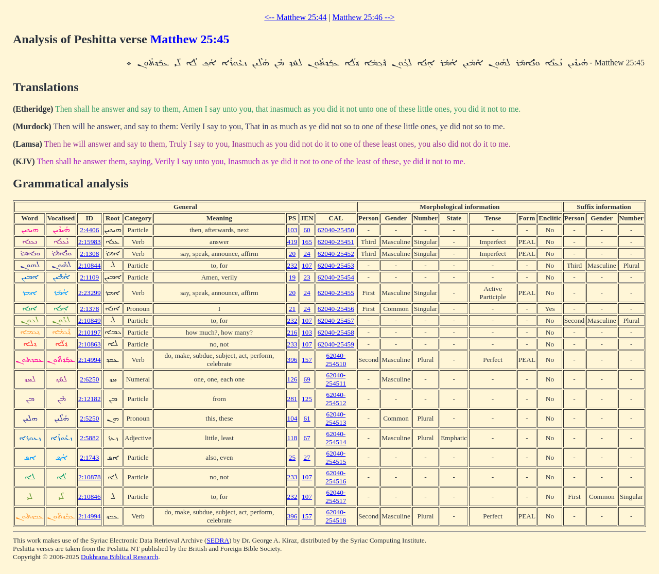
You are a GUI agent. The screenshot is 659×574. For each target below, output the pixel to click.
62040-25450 (336, 230)
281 (292, 399)
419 (292, 242)
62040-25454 (336, 277)
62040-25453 (336, 265)
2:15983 (89, 242)
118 (292, 438)
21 (292, 308)
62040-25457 (336, 320)
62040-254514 (335, 438)
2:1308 (89, 253)
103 (292, 230)
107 (307, 265)
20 (292, 253)
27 (306, 457)
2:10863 (89, 344)
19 (292, 277)
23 (306, 277)
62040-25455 (336, 293)
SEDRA (217, 540)
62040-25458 (336, 332)
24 (306, 253)
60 (306, 230)
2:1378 (89, 308)
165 (307, 242)
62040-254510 (335, 360)
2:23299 (89, 293)
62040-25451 (336, 242)
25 (292, 457)
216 (292, 332)
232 (292, 265)
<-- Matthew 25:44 (295, 17)
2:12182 (89, 399)
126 (292, 379)
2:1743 (89, 457)
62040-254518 (335, 516)
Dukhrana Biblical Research (119, 557)
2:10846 (89, 496)
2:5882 (89, 438)
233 (292, 344)
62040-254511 (336, 379)
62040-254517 (335, 497)
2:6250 (89, 379)
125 (307, 399)
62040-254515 (335, 457)
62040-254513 (335, 418)
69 (306, 379)
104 (292, 418)
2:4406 (89, 230)
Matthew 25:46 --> (364, 17)
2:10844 (89, 265)
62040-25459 (336, 344)
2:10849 (89, 320)
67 (306, 438)
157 (307, 359)
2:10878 (89, 477)
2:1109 (89, 277)
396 (292, 359)
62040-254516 (335, 477)
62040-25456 (336, 308)
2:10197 (89, 332)
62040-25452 (336, 253)
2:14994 (89, 359)
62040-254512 (335, 399)
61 (306, 418)
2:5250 (89, 418)
